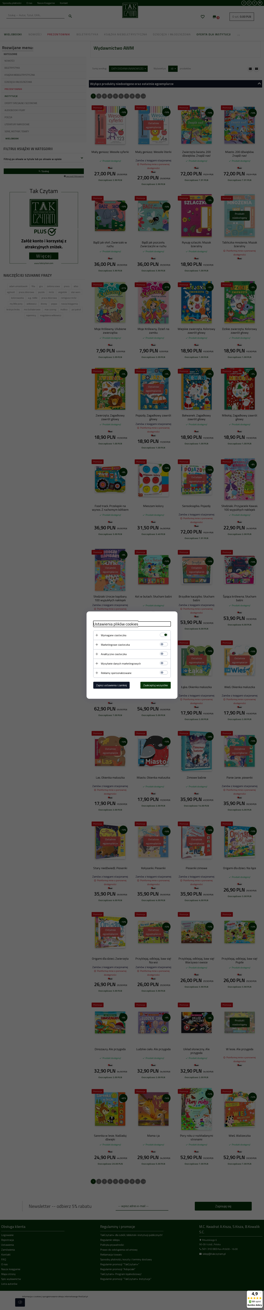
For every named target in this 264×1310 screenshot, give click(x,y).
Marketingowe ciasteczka (115, 644)
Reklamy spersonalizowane (116, 673)
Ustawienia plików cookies (115, 623)
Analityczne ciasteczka (114, 654)
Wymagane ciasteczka (113, 635)
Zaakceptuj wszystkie (155, 685)
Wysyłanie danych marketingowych (121, 663)
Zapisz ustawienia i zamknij (111, 685)
